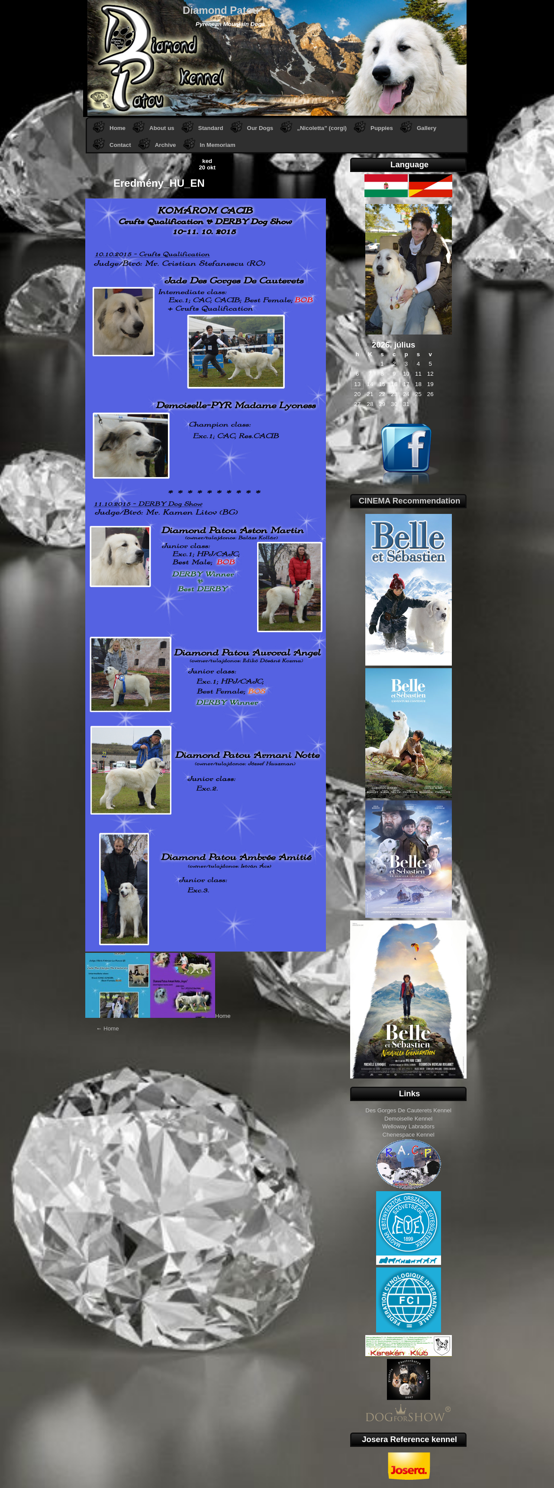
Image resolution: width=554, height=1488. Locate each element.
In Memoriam (217, 145)
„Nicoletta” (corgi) (322, 128)
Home (118, 128)
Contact (120, 145)
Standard (210, 128)
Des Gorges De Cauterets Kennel (408, 1110)
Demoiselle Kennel (408, 1118)
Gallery (426, 128)
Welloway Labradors (408, 1126)
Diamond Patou (221, 10)
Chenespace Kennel (409, 1134)
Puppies (381, 128)
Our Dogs (260, 128)
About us (161, 128)
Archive (165, 145)
